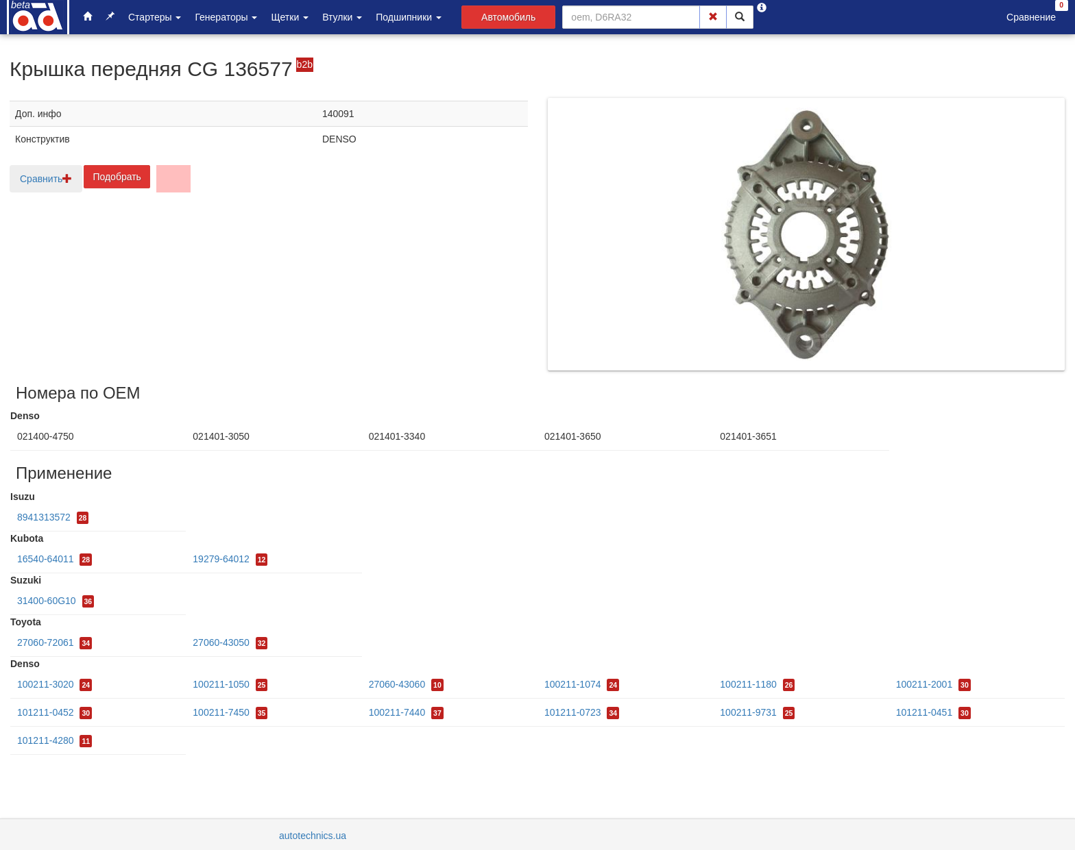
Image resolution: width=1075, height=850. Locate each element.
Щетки (290, 17)
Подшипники (409, 17)
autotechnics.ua (312, 835)
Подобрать (117, 176)
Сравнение (1031, 17)
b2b (305, 64)
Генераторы (226, 17)
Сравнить (46, 178)
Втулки (342, 17)
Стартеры (154, 17)
